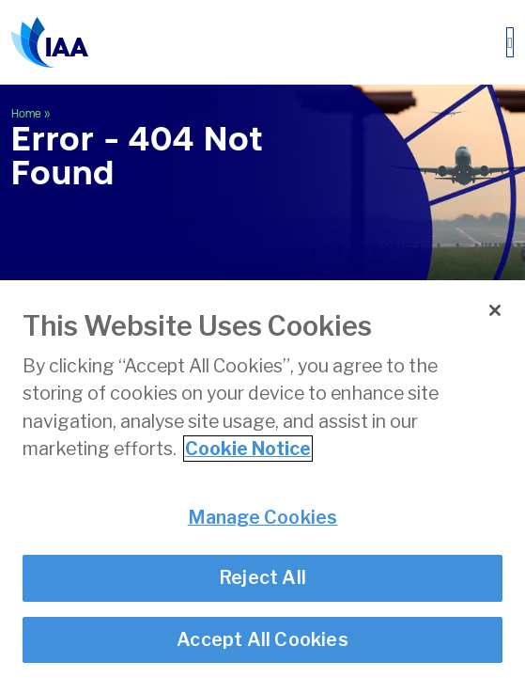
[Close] (495, 310)
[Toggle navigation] (510, 42)
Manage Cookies (263, 517)
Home (26, 113)
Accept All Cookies (262, 639)
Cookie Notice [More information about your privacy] (248, 448)
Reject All (262, 578)
